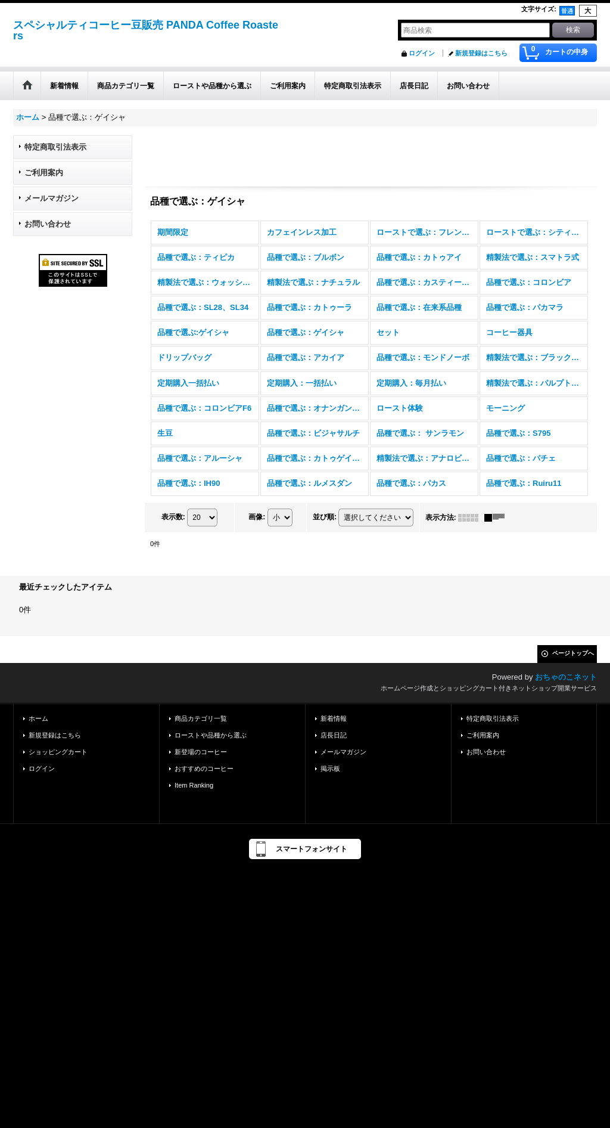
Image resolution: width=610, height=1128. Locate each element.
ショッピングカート (58, 751)
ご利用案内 (43, 172)
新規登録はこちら (481, 53)
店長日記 (333, 735)
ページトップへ (573, 653)
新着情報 (333, 718)
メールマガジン (51, 198)
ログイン (422, 53)
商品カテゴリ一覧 (201, 718)
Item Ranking (194, 785)
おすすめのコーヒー (204, 768)
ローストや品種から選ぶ (211, 735)
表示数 (173, 517)
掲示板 (330, 768)
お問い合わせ (47, 223)
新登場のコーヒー (201, 751)
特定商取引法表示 (55, 146)
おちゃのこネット (566, 677)
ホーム (38, 718)
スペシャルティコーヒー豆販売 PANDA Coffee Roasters (145, 30)
